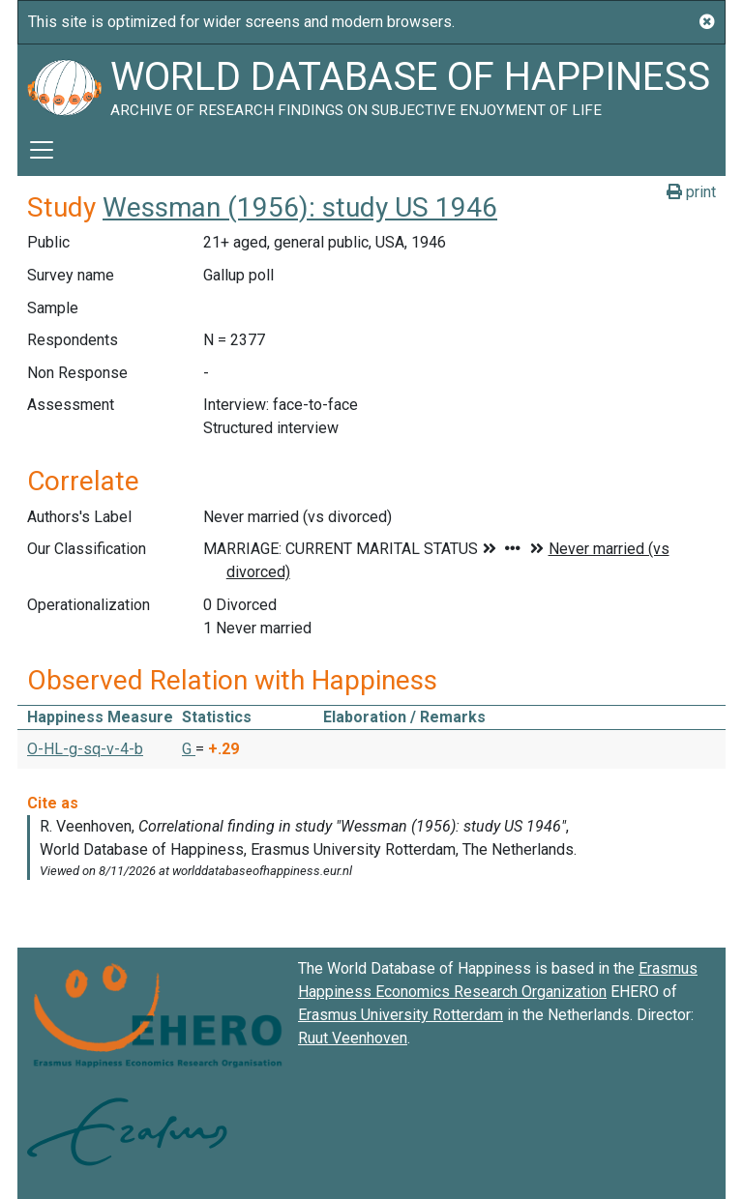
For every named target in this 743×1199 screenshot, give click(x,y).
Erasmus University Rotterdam (400, 1015)
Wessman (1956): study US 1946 (300, 207)
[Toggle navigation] (41, 150)
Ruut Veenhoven (352, 1038)
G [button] (188, 749)
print (691, 192)
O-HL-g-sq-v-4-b (85, 749)
